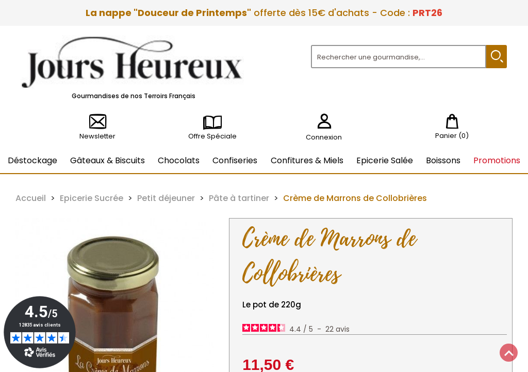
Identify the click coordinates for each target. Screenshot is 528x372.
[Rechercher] (398, 56)
